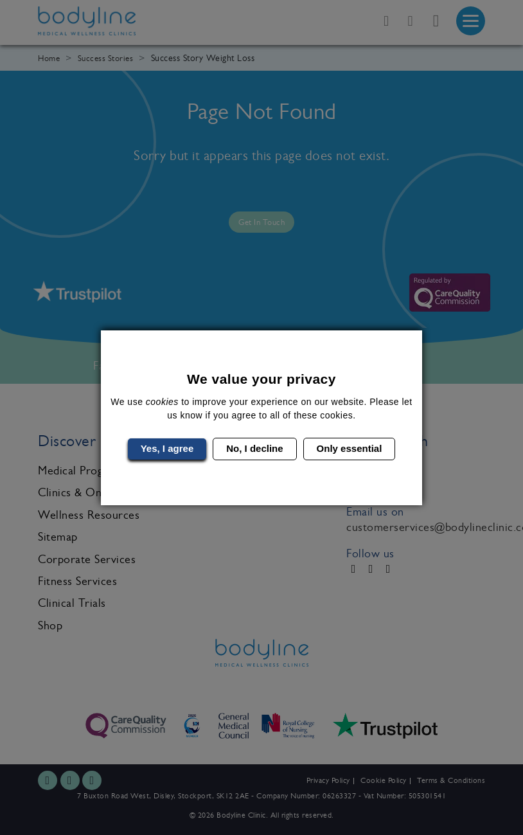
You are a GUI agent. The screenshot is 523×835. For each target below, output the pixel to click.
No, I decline (254, 448)
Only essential (349, 448)
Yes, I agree (167, 448)
